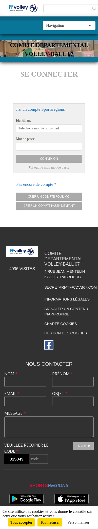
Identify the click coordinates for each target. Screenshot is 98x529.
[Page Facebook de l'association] (48, 345)
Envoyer (83, 446)
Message (15, 413)
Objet (60, 393)
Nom (11, 374)
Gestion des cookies (65, 333)
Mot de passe (25, 139)
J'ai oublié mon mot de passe (49, 167)
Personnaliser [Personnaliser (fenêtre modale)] (78, 522)
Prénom (62, 374)
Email (12, 393)
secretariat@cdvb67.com (70, 287)
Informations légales (67, 299)
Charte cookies (60, 324)
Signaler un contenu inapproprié (66, 311)
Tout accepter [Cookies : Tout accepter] (21, 522)
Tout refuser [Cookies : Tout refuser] (50, 522)
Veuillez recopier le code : (26, 448)
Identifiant (23, 120)
